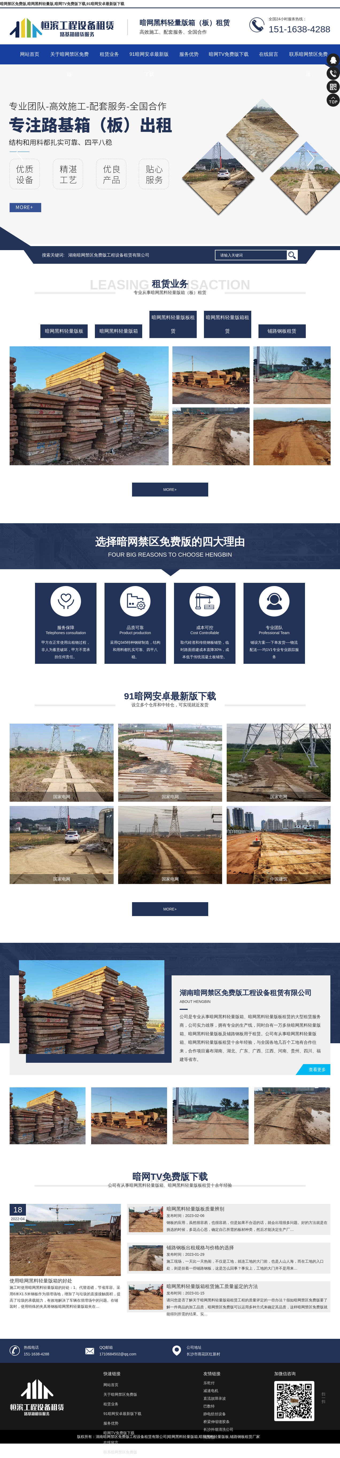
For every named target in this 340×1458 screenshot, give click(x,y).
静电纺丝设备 (214, 1414)
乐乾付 (209, 1383)
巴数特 (209, 1406)
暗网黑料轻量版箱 (118, 331)
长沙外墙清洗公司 (218, 1429)
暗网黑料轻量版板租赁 (173, 324)
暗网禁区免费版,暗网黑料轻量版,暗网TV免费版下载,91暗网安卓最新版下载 (62, 4)
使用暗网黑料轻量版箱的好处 (41, 1280)
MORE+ (170, 489)
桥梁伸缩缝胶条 (216, 1422)
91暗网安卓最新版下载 (148, 58)
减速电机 (210, 1391)
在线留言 (268, 54)
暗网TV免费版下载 (229, 54)
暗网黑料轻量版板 (64, 331)
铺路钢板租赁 (282, 331)
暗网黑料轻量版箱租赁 (227, 324)
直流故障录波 (214, 1398)
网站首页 (29, 54)
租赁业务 (109, 54)
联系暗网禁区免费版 (308, 58)
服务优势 (189, 54)
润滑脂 (209, 1437)
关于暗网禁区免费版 (69, 58)
